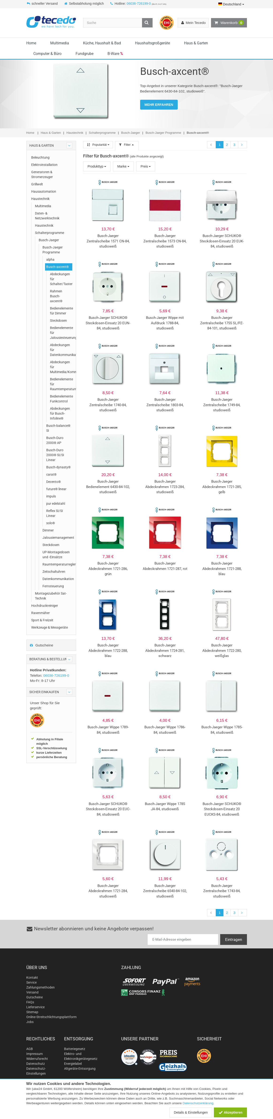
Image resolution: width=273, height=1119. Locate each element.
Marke (123, 166)
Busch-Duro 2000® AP (54, 440)
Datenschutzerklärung (198, 1103)
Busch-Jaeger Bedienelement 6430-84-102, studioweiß (108, 486)
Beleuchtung (40, 157)
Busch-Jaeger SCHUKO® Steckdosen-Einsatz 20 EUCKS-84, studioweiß (222, 809)
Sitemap (32, 1012)
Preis (146, 166)
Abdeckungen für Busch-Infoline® (60, 413)
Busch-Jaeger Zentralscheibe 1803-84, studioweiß (165, 404)
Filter (127, 144)
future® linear (56, 489)
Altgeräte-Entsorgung (80, 1068)
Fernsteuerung (53, 586)
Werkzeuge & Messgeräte (49, 627)
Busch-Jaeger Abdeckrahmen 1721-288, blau (222, 568)
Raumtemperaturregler (57, 564)
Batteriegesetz (74, 1049)
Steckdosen (58, 320)
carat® (51, 474)
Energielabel (73, 1064)
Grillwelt (37, 184)
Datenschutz (35, 1064)
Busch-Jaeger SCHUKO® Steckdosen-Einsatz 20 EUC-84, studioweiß (108, 809)
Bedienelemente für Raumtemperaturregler (61, 384)
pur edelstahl (55, 503)
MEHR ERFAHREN (159, 105)
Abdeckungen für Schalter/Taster (61, 279)
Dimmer (48, 530)
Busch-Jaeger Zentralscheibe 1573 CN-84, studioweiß (164, 241)
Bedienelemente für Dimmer (61, 310)
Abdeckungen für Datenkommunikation (61, 350)
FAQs (30, 1002)
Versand (32, 992)
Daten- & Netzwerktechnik (47, 215)
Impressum (34, 1054)
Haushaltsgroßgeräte (152, 43)
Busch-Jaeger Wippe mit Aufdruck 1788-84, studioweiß (165, 323)
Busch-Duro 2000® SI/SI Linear (55, 455)
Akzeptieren (230, 1112)
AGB (29, 1049)
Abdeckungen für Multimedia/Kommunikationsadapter (61, 367)
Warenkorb (229, 23)
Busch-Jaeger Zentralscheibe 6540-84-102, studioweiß (165, 891)
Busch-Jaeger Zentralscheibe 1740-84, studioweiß (108, 404)
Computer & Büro (47, 53)
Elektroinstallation (44, 165)
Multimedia (59, 43)
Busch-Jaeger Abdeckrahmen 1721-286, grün (108, 568)
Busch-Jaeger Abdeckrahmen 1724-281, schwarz (165, 650)
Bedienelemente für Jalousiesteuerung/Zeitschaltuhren (61, 333)
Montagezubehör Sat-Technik (51, 596)
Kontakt (32, 977)
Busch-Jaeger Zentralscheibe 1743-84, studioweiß (221, 891)
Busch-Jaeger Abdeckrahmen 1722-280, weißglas (222, 650)
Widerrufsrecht (37, 1059)
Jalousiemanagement (57, 537)
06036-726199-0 (139, 3)
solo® (50, 523)
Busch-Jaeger (49, 240)
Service (31, 982)
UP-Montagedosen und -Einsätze (56, 554)
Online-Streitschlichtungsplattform (51, 1017)
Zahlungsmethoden (40, 987)
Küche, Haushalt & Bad (102, 43)
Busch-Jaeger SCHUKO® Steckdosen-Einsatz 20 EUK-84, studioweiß (222, 241)
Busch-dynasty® (58, 467)
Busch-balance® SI (58, 428)
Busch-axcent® (57, 267)
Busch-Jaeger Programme (52, 249)
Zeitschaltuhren (53, 571)
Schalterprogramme (49, 233)
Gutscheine (41, 645)
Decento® (53, 482)
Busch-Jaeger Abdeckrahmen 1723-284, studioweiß (165, 486)
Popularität (98, 144)
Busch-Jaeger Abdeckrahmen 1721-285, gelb (222, 486)
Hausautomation (43, 191)
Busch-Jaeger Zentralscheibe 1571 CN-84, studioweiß (108, 241)
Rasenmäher (40, 613)
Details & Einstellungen (191, 1112)
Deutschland (231, 4)
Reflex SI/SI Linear (54, 513)
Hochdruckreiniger (44, 605)
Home (31, 43)
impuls (51, 496)
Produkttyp (97, 166)
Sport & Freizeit (42, 620)
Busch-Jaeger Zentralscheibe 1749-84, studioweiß (221, 404)
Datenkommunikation (57, 579)
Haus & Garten (196, 43)
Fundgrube (84, 53)
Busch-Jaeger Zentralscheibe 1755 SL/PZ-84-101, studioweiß (221, 323)
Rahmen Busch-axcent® (56, 296)
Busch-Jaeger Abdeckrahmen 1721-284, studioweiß (108, 891)
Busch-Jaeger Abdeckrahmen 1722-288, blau (108, 650)
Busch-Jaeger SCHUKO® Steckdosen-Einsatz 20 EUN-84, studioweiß (108, 323)
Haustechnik (40, 199)
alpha (50, 259)
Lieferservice (35, 1007)
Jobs (30, 1022)
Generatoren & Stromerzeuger (42, 174)
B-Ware (115, 53)
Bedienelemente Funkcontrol (61, 398)
